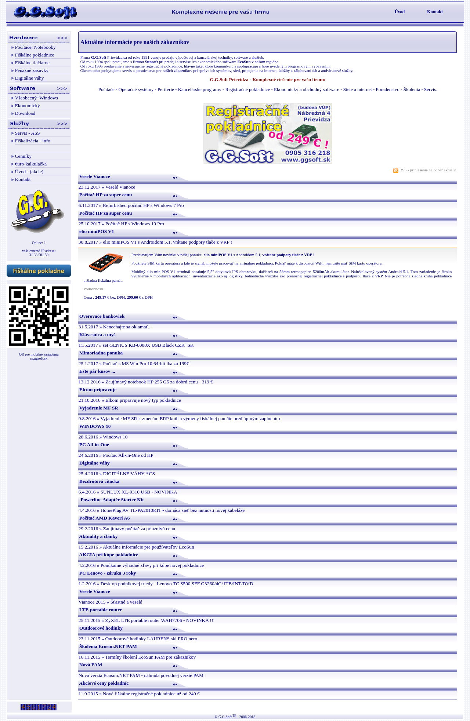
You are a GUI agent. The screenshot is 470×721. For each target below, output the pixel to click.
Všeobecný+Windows (36, 98)
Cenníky (23, 156)
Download (25, 113)
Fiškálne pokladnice (34, 55)
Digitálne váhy (29, 78)
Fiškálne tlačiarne (32, 62)
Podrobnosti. (94, 289)
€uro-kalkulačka (31, 164)
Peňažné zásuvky (31, 70)
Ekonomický (27, 105)
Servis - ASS (27, 133)
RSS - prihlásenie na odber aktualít (425, 170)
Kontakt (435, 11)
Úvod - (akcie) (29, 171)
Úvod (400, 11)
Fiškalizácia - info (32, 140)
